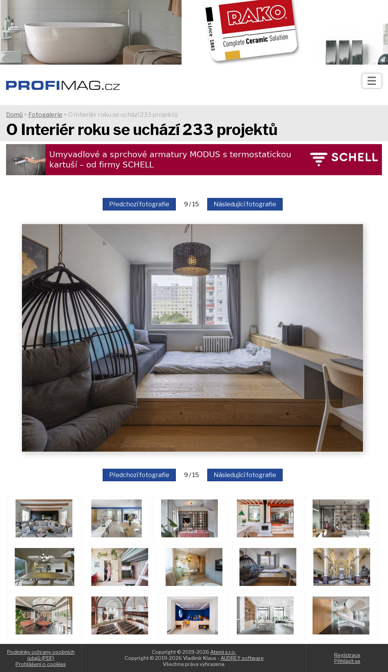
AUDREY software (242, 658)
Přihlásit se (347, 661)
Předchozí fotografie (139, 204)
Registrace (347, 655)
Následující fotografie (245, 204)
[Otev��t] (372, 80)
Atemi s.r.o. (223, 652)
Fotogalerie (45, 114)
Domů (14, 114)
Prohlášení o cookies (41, 664)
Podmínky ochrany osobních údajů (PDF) (41, 655)
